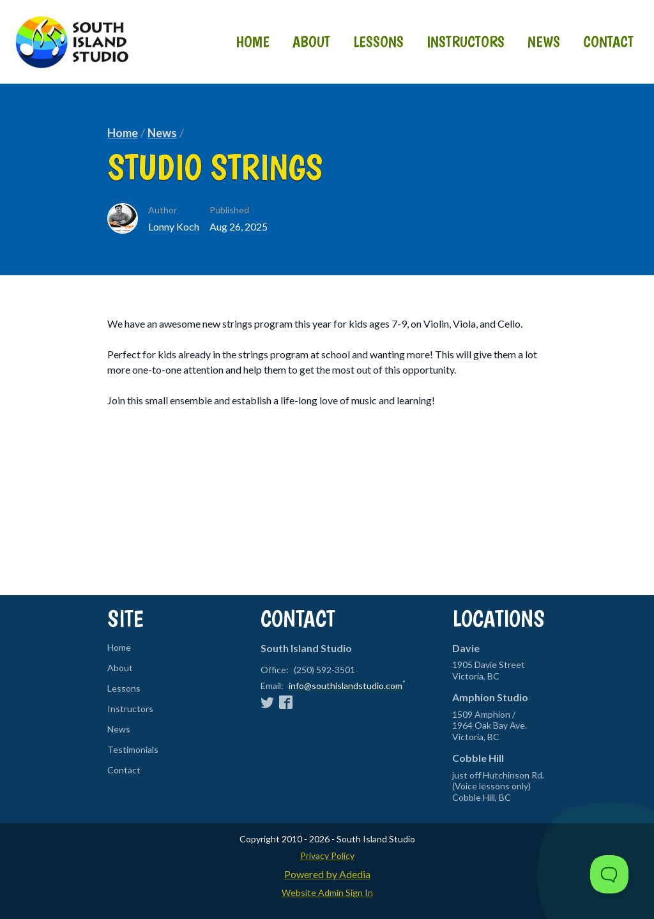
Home (253, 42)
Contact (608, 42)
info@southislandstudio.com (345, 685)
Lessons (378, 42)
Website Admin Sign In (327, 892)
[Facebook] (286, 701)
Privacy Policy (327, 855)
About (311, 42)
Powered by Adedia (327, 874)
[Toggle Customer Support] (609, 874)
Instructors (466, 42)
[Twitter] (267, 701)
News (544, 42)
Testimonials (132, 750)
